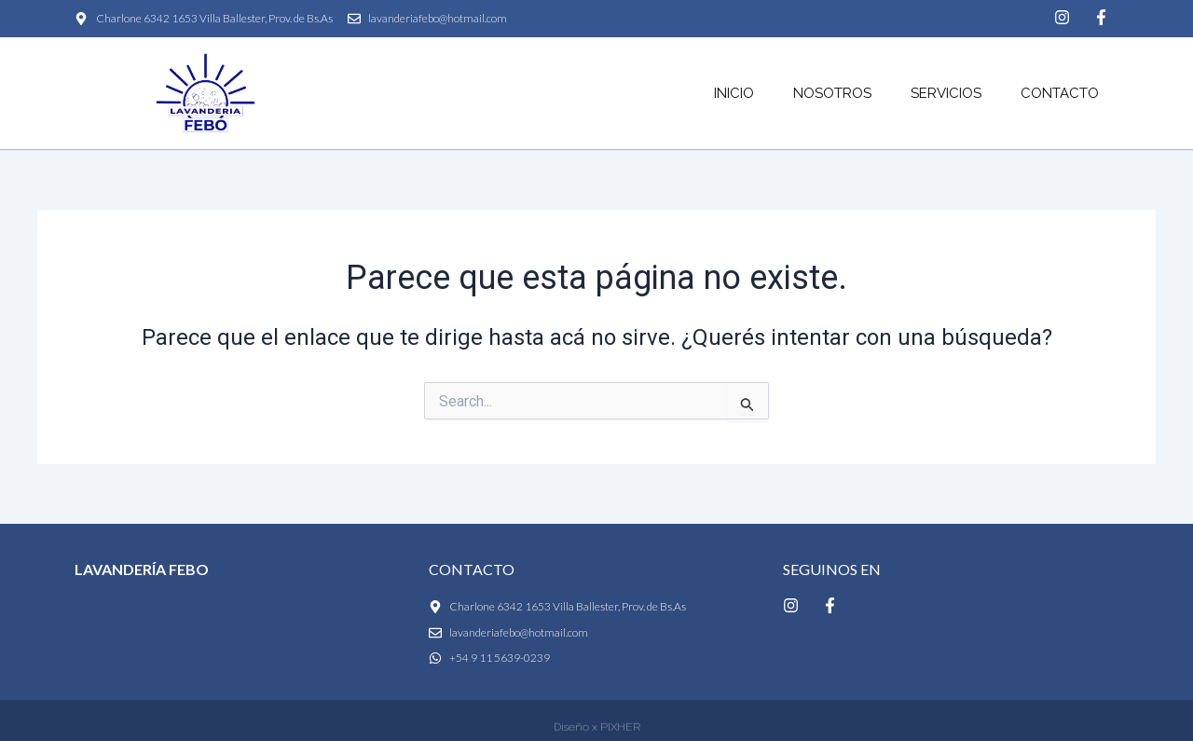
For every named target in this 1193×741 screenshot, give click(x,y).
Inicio (734, 93)
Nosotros (832, 93)
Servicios (946, 93)
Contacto (1060, 93)
